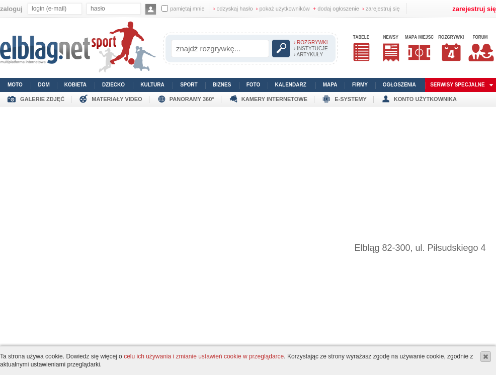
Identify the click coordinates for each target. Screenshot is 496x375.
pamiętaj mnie (182, 8)
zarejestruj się (381, 9)
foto (253, 84)
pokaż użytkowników (283, 9)
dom (44, 84)
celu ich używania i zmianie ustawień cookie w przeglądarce (204, 356)
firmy (360, 84)
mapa (330, 84)
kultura (152, 84)
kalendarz (290, 84)
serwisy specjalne (457, 84)
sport (188, 84)
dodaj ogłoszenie (336, 9)
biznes (222, 84)
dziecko (113, 84)
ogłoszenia (399, 84)
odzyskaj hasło (233, 9)
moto (15, 84)
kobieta (75, 84)
